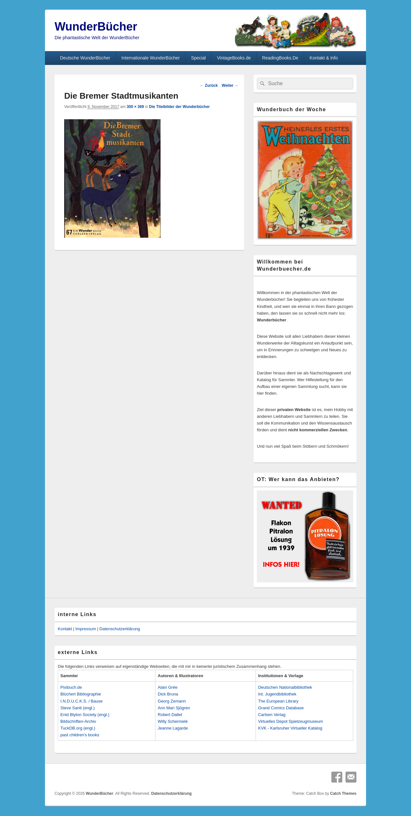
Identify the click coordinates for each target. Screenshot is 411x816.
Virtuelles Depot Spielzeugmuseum (290, 721)
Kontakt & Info (324, 57)
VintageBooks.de (234, 57)
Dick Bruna (168, 694)
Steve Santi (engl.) (77, 707)
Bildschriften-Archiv (78, 721)
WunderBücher (96, 26)
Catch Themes (343, 793)
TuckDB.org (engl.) (77, 728)
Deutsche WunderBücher (85, 57)
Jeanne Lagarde (173, 728)
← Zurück (209, 85)
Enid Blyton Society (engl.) (84, 714)
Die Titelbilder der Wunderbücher (179, 106)
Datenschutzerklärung (120, 628)
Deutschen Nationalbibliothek (285, 687)
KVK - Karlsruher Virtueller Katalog (290, 728)
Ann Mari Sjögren (174, 707)
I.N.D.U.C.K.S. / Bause (81, 701)
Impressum (85, 628)
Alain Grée (167, 687)
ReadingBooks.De (280, 57)
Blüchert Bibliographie (80, 694)
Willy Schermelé (173, 721)
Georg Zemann (172, 701)
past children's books (79, 734)
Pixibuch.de (71, 687)
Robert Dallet (170, 714)
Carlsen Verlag (271, 714)
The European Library (278, 701)
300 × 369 (135, 106)
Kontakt (65, 628)
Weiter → (230, 85)
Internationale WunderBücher (150, 57)
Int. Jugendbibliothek (277, 694)
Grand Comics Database (281, 707)
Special (198, 57)
